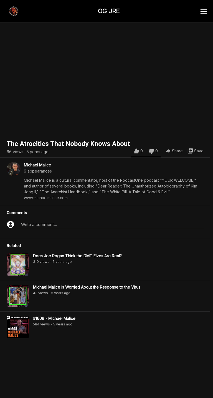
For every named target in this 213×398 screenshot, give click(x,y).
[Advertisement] (106, 385)
